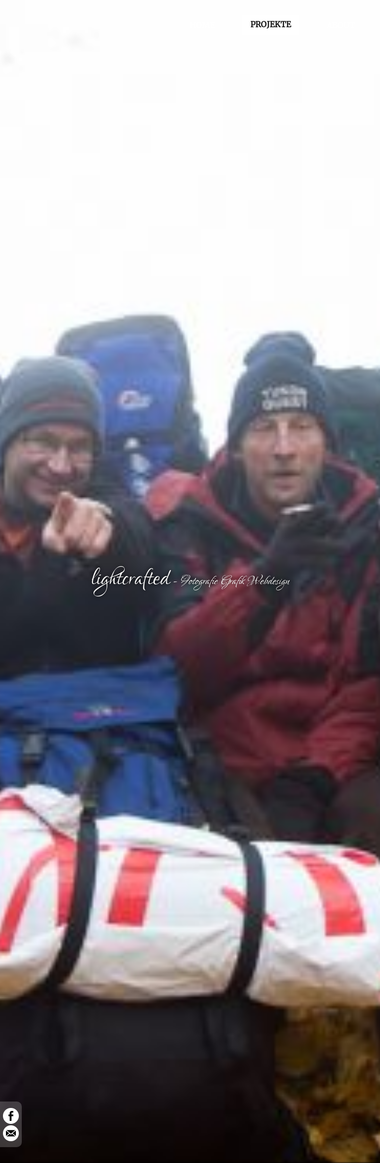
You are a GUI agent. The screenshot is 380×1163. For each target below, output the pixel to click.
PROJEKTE (270, 24)
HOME (202, 25)
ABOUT (341, 25)
